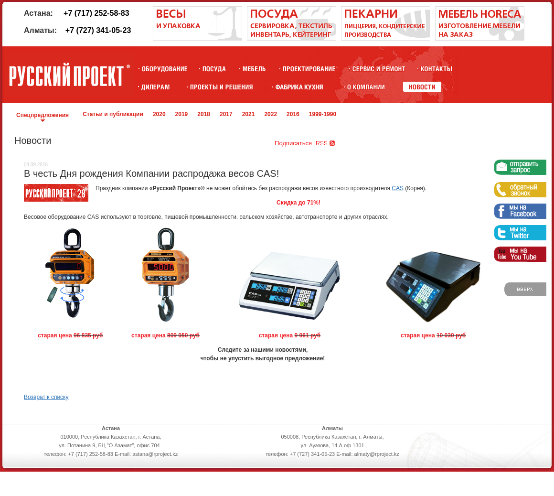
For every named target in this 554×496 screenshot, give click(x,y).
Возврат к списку (46, 397)
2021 (248, 114)
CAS (398, 188)
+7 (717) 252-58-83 (96, 13)
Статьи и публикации (113, 114)
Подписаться (293, 143)
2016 (293, 114)
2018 (203, 114)
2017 (226, 114)
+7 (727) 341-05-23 (98, 30)
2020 (159, 114)
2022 (270, 114)
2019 (181, 114)
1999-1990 (322, 114)
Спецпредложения (42, 115)
